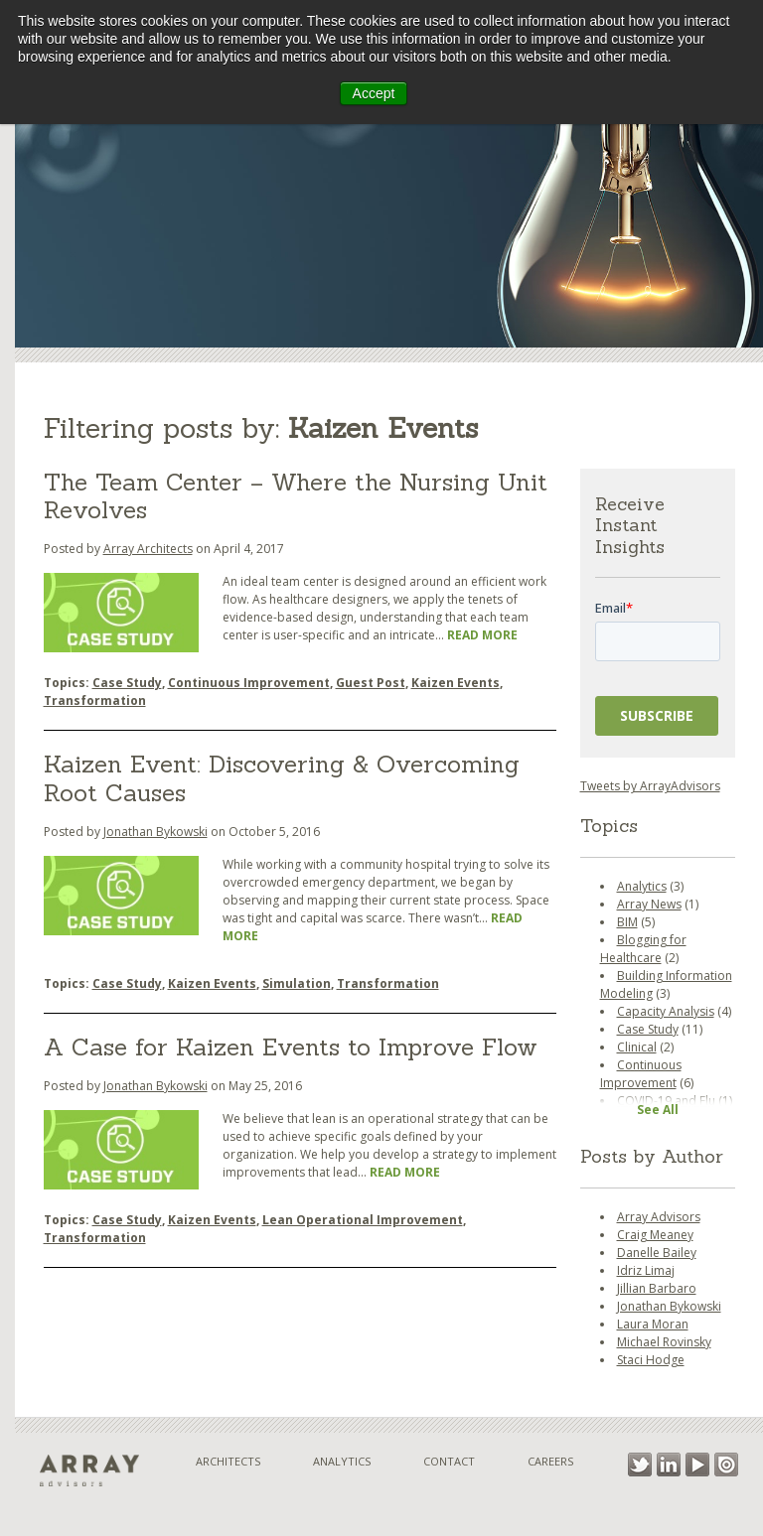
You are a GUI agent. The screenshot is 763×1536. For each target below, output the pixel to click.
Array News (649, 904)
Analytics (642, 886)
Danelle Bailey (656, 1252)
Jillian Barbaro (656, 1288)
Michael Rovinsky (664, 1341)
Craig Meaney (655, 1234)
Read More (482, 635)
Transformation (95, 700)
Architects (228, 1461)
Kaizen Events (455, 682)
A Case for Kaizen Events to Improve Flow (290, 1047)
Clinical (637, 1047)
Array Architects (148, 548)
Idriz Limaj (646, 1270)
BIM (627, 921)
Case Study (127, 682)
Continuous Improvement (249, 682)
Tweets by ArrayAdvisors (650, 785)
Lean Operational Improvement (362, 1219)
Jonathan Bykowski (155, 831)
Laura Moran (652, 1324)
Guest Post (370, 682)
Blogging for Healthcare (643, 948)
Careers (550, 1461)
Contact (449, 1461)
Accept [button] (374, 93)
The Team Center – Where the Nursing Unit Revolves (295, 496)
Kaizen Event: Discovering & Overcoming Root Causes (282, 778)
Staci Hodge (651, 1359)
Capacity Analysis (665, 1011)
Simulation (296, 983)
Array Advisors (658, 1216)
